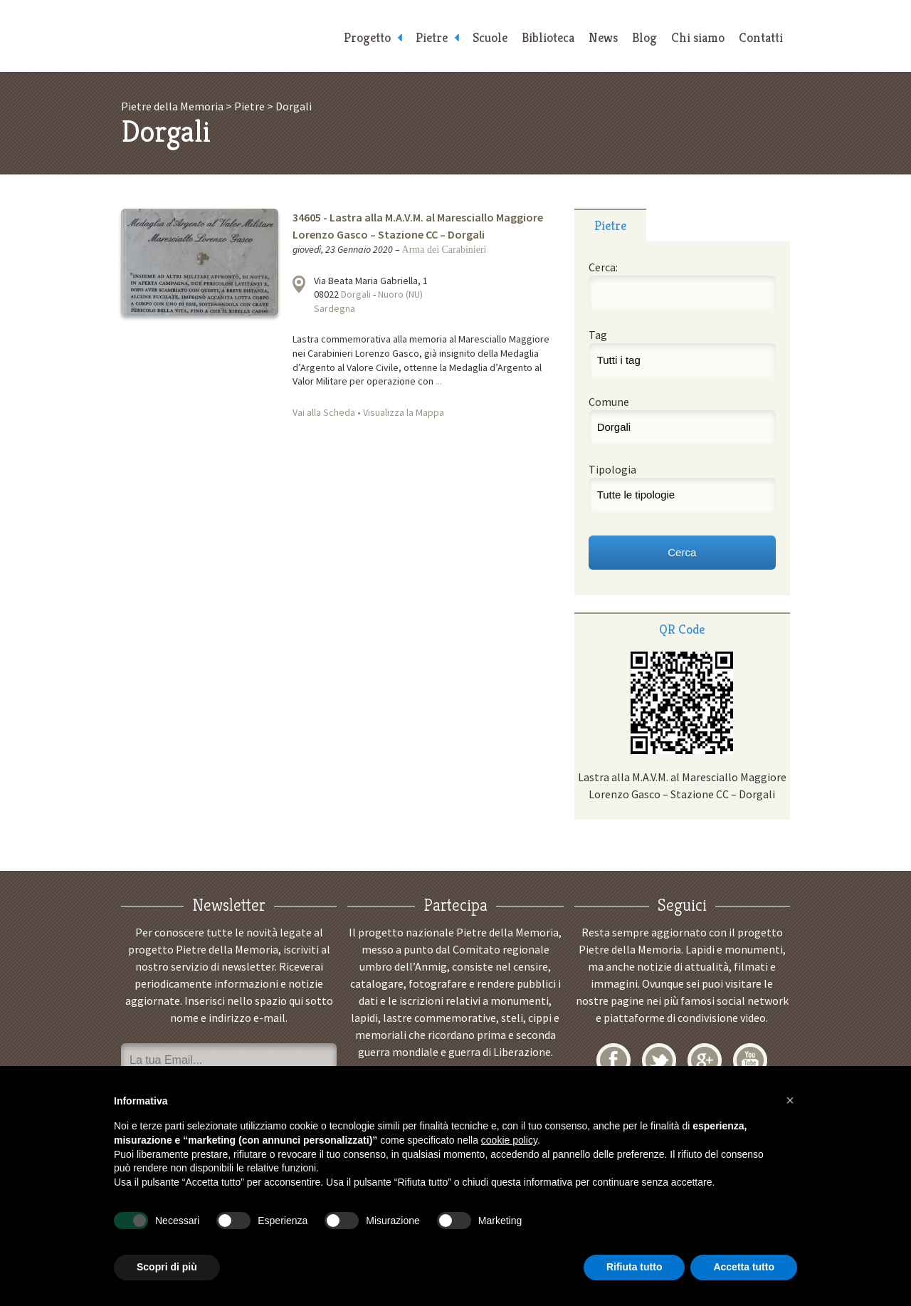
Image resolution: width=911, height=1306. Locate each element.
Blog (644, 37)
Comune (609, 402)
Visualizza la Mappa (403, 412)
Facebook (613, 1060)
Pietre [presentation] (610, 225)
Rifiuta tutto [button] (634, 1267)
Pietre (432, 37)
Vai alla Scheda (324, 412)
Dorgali (356, 294)
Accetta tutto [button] (743, 1267)
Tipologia (612, 469)
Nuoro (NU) (400, 294)
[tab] (610, 225)
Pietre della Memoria (228, 36)
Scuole (490, 37)
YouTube (750, 1060)
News (603, 37)
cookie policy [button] (509, 1140)
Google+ (705, 1060)
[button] (790, 1100)
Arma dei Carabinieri (444, 249)
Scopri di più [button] (167, 1267)
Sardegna (334, 308)
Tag (598, 335)
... (439, 381)
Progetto (367, 37)
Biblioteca (548, 37)
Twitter (659, 1060)
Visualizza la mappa (299, 284)
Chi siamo (698, 37)
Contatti (761, 37)
